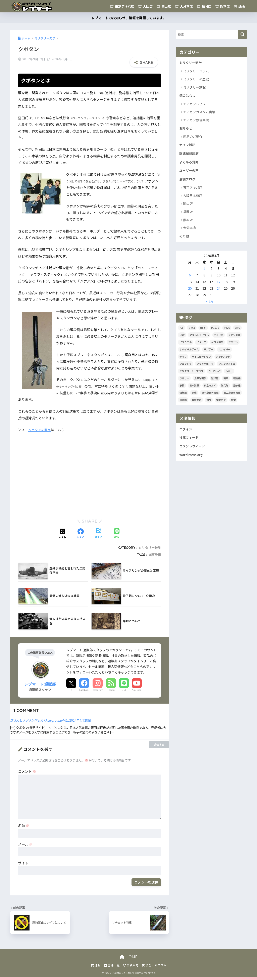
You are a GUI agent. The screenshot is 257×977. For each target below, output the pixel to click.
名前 (23, 825)
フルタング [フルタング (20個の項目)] (185, 367)
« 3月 (210, 304)
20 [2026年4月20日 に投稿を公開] (190, 291)
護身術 (156, 555)
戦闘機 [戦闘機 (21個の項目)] (237, 381)
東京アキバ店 (122, 6)
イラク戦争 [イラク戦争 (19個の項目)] (217, 345)
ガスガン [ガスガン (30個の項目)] (233, 345)
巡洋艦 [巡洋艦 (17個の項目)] (214, 381)
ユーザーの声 (189, 173)
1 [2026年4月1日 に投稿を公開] (204, 272)
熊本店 (222, 6)
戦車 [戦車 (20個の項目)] (225, 381)
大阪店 (145, 6)
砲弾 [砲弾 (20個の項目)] (194, 396)
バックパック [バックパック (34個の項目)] (223, 360)
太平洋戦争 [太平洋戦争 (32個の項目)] (200, 381)
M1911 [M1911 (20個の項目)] (215, 331)
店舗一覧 (112, 965)
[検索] (242, 34)
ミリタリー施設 (194, 87)
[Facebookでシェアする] (80, 533)
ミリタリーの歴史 (196, 79)
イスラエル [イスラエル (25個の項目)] (185, 345)
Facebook (84, 690)
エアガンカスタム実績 (199, 112)
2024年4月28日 (80, 720)
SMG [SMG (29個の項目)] (237, 331)
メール (25, 844)
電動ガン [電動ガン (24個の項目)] (221, 403)
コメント (27, 771)
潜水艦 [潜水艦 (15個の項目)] (237, 389)
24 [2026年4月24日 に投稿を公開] (218, 291)
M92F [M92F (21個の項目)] (203, 331)
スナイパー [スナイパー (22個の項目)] (224, 353)
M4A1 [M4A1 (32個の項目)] (192, 331)
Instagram (97, 690)
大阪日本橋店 (192, 198)
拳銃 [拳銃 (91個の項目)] (181, 389)
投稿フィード (189, 441)
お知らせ (186, 129)
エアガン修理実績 (196, 120)
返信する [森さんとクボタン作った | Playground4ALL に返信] (159, 744)
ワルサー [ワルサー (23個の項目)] (184, 381)
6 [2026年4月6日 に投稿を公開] (190, 278)
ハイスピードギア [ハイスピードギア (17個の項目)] (201, 360)
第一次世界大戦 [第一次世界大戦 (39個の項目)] (210, 396)
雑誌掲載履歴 (189, 155)
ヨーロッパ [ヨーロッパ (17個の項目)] (214, 374)
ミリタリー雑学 (150, 548)
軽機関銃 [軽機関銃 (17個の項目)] (196, 403)
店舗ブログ (187, 182)
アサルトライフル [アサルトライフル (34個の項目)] (199, 338)
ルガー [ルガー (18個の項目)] (229, 374)
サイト (23, 862)
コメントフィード (193, 450)
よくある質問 (189, 164)
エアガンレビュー (196, 104)
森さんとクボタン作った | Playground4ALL (39, 720)
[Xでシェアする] (62, 533)
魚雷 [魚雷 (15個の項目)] (233, 403)
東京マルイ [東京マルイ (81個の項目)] (210, 389)
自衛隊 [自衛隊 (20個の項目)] (183, 403)
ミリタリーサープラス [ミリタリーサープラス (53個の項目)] (191, 374)
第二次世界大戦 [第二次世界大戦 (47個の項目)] (231, 396)
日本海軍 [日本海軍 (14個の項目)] (194, 389)
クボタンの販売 (40, 429)
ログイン (186, 433)
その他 (184, 239)
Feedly (111, 690)
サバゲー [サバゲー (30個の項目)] (208, 353)
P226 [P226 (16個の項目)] (227, 331)
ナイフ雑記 (187, 146)
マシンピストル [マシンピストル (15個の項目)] (226, 367)
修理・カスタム (154, 965)
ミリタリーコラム (196, 71)
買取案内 (131, 965)
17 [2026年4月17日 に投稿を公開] (218, 285)
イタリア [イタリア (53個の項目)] (201, 345)
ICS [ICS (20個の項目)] (181, 331)
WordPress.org (191, 459)
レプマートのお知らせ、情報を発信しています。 (128, 17)
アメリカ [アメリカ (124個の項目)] (218, 338)
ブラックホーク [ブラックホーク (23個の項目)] (205, 367)
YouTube (136, 690)
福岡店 (204, 6)
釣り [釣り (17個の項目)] (208, 403)
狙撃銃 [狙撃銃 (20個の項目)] (183, 396)
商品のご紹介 (192, 137)
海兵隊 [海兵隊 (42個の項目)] (224, 389)
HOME (129, 956)
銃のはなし (187, 96)
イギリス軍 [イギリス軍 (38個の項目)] (234, 338)
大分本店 (184, 6)
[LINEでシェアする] (116, 533)
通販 (239, 6)
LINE (124, 690)
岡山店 (164, 6)
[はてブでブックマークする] (98, 533)
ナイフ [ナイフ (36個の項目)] (183, 360)
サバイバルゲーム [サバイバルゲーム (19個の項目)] (189, 353)
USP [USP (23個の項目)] (182, 338)
